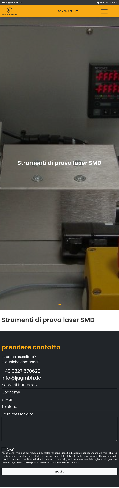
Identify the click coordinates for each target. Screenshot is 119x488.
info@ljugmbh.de (13, 2)
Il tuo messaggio (18, 414)
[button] (60, 304)
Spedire (60, 471)
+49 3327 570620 (108, 2)
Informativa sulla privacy (66, 462)
